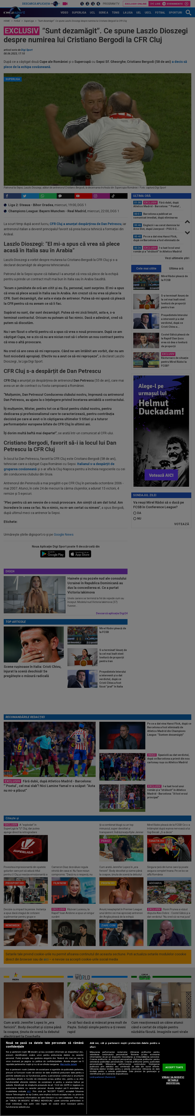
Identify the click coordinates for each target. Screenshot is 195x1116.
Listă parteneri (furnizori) (102, 1077)
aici (29, 1091)
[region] (97, 1076)
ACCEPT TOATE (174, 1067)
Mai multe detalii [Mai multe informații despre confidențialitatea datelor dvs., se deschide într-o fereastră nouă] (68, 1064)
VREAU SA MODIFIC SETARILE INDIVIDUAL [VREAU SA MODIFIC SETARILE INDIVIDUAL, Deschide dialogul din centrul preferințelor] (173, 1080)
